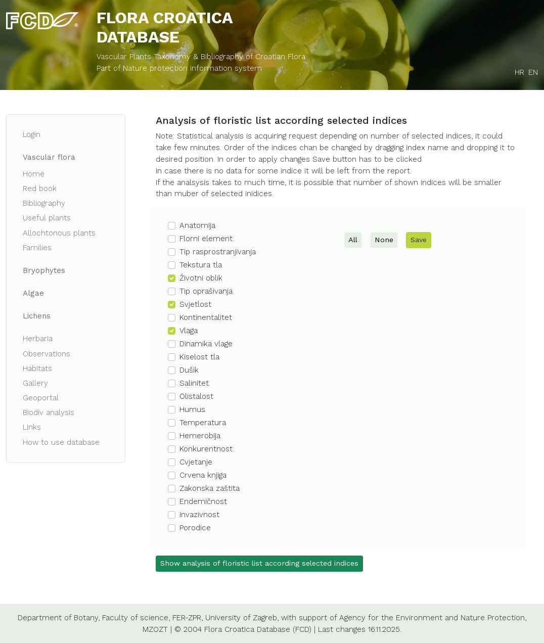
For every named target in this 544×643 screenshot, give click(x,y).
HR (519, 72)
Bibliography (44, 203)
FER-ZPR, (187, 617)
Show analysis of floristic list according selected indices (259, 563)
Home (33, 173)
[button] (250, 226)
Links (32, 427)
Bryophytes (44, 270)
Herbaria (38, 338)
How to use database (61, 442)
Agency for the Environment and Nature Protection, (432, 617)
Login (31, 134)
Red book (40, 188)
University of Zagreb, (242, 617)
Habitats (37, 368)
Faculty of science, (136, 617)
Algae (33, 293)
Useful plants (47, 217)
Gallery (35, 383)
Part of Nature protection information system (179, 68)
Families (37, 247)
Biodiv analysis (48, 412)
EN (533, 72)
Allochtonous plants (59, 233)
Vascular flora (49, 157)
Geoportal (41, 397)
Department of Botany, (59, 617)
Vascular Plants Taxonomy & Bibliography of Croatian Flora (201, 56)
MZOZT (155, 629)
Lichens (37, 315)
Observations (46, 353)
